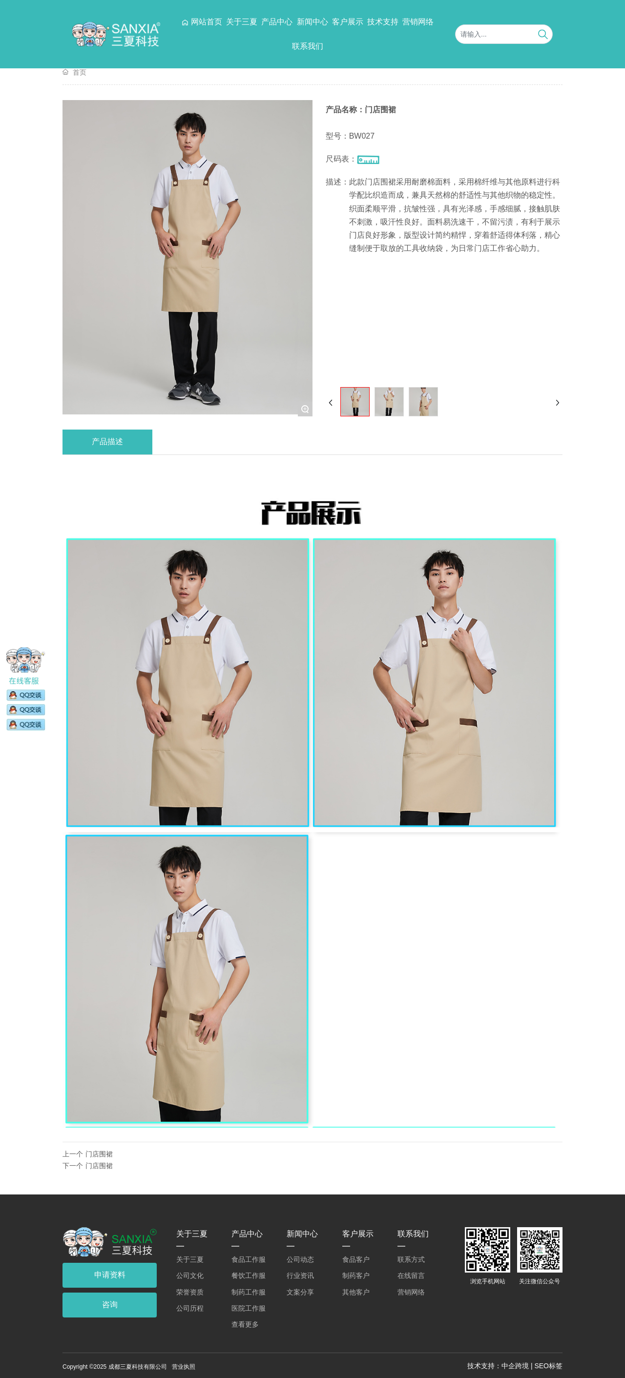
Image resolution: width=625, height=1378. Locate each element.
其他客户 (356, 1292)
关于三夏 (241, 22)
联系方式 (411, 1259)
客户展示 (347, 22)
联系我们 (307, 46)
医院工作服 (248, 1308)
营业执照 (183, 1366)
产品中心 (276, 22)
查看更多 (245, 1324)
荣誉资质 (190, 1292)
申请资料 (109, 1275)
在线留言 (411, 1275)
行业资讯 (300, 1275)
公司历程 (190, 1308)
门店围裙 (99, 1154)
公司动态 (300, 1259)
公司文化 (190, 1275)
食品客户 (356, 1259)
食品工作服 (248, 1259)
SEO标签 (548, 1366)
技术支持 (382, 22)
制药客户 (356, 1275)
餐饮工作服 (248, 1275)
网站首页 (202, 22)
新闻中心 (312, 22)
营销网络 (418, 22)
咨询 (110, 1304)
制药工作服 (248, 1292)
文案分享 (300, 1292)
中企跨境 (515, 1366)
